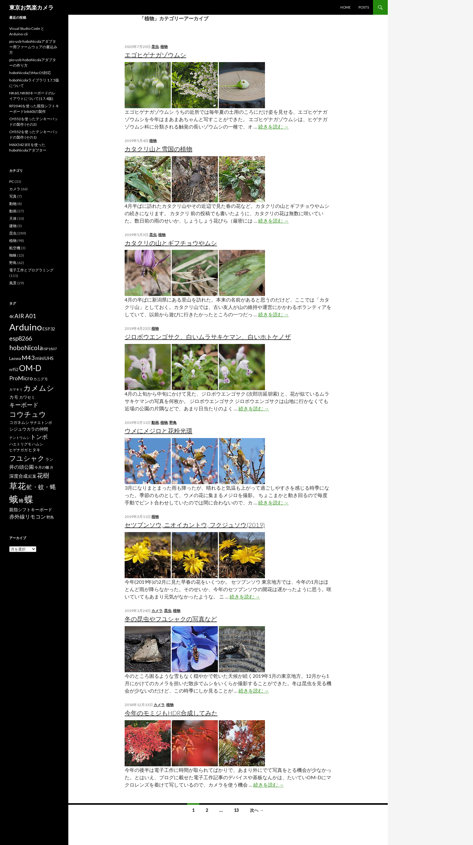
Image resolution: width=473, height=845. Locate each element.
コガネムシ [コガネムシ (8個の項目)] (19, 422)
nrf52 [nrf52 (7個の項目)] (13, 369)
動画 (155, 422)
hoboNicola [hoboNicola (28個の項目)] (26, 348)
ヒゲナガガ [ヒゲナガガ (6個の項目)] (18, 450)
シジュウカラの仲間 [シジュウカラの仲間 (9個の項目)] (28, 429)
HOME (345, 7)
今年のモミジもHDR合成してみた (171, 713)
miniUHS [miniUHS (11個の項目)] (44, 358)
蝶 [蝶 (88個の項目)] (28, 499)
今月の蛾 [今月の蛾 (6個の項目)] (41, 467)
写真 (13, 196)
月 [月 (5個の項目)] (51, 467)
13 (236, 810)
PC (11, 181)
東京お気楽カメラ (31, 7)
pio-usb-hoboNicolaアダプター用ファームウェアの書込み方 (33, 47)
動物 (13, 203)
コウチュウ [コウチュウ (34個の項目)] (27, 414)
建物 (13, 225)
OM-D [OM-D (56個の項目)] (30, 368)
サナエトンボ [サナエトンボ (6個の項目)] (41, 422)
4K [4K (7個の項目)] (11, 316)
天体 (13, 218)
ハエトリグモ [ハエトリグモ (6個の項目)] (20, 444)
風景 (13, 283)
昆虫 (155, 46)
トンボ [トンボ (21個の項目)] (39, 436)
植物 (164, 46)
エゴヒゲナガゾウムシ (155, 54)
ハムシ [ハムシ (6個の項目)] (37, 444)
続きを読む (273, 126)
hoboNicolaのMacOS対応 (30, 72)
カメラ (156, 610)
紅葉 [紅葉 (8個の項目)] (32, 476)
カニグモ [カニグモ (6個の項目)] (40, 379)
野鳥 (173, 422)
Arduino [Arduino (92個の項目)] (25, 327)
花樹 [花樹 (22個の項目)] (43, 475)
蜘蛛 (13, 255)
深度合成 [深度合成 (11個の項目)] (18, 476)
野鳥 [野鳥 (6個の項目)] (50, 517)
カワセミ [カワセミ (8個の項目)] (27, 397)
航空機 (14, 248)
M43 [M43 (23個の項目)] (28, 357)
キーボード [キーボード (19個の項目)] (23, 404)
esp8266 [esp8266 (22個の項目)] (20, 338)
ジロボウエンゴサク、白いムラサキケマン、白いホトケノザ (208, 336)
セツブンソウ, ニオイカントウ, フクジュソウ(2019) (195, 524)
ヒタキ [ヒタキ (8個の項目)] (34, 449)
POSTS (364, 7)
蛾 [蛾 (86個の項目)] (13, 499)
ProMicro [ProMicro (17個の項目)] (21, 378)
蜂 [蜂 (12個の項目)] (21, 500)
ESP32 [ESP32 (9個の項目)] (48, 328)
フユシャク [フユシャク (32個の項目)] (27, 458)
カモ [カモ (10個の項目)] (13, 397)
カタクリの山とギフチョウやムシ (171, 243)
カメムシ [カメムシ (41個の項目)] (38, 387)
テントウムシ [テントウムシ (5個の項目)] (19, 438)
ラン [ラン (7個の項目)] (49, 459)
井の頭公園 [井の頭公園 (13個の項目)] (21, 467)
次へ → (257, 810)
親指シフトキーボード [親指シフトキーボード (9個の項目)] (30, 509)
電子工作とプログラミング (31, 270)
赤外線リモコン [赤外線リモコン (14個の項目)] (27, 516)
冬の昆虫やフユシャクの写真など (171, 618)
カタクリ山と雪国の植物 (158, 148)
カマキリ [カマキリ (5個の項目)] (16, 389)
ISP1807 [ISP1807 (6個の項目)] (50, 348)
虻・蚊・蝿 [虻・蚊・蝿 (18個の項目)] (41, 487)
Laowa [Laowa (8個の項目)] (15, 358)
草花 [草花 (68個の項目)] (17, 486)
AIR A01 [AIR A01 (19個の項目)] (25, 315)
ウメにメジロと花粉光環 (158, 430)
